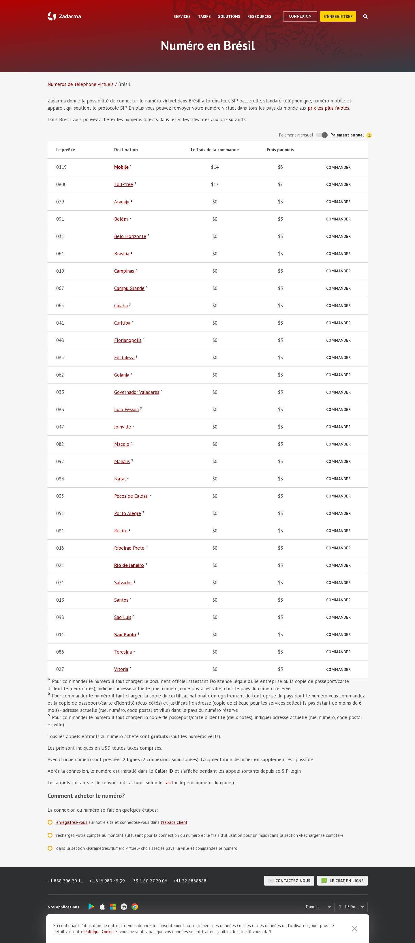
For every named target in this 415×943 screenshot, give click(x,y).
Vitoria (121, 669)
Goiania (121, 375)
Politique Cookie (99, 937)
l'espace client (174, 822)
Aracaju (121, 202)
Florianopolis (127, 340)
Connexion (300, 16)
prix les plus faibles (328, 108)
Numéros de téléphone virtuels (81, 84)
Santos (121, 600)
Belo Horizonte (130, 236)
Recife (120, 530)
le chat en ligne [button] (342, 881)
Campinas (124, 271)
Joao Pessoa (126, 409)
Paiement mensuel (296, 135)
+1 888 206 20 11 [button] (65, 881)
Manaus (122, 461)
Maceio (121, 444)
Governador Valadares (136, 392)
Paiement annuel (351, 135)
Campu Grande (129, 288)
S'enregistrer (338, 16)
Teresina (123, 652)
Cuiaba (121, 305)
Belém (121, 219)
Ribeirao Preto (129, 548)
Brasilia (121, 253)
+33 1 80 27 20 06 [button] (149, 881)
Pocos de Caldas (131, 496)
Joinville (122, 427)
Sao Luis (122, 617)
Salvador (123, 582)
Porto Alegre (127, 513)
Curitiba (122, 323)
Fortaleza (124, 357)
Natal (120, 479)
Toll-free (123, 184)
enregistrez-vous (71, 822)
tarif (168, 782)
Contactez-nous (289, 881)
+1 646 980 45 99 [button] (107, 881)
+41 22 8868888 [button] (189, 881)
